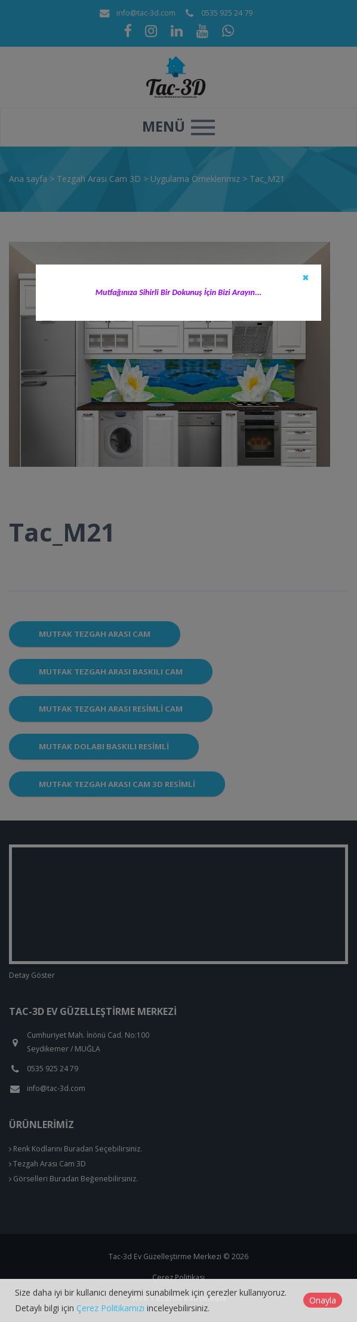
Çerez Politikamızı (110, 1308)
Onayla (322, 1300)
